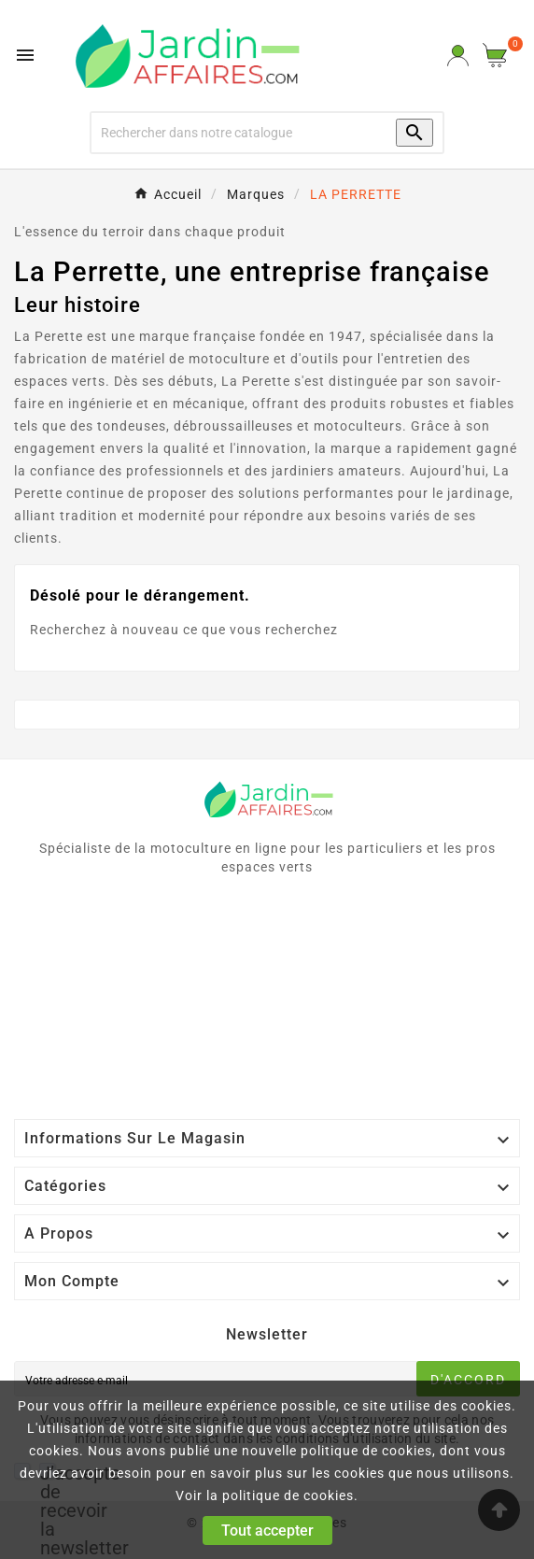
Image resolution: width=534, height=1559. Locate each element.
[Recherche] (231, 132)
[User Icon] (458, 55)
